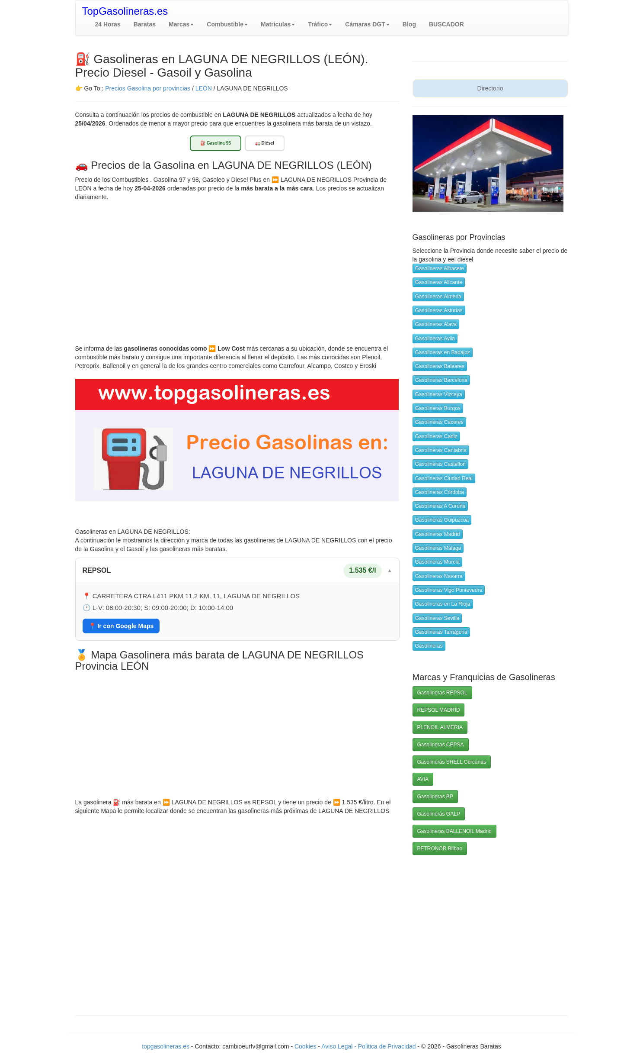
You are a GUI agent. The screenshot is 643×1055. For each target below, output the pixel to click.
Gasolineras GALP (438, 814)
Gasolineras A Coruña (440, 506)
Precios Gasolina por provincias (147, 88)
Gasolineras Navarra (439, 576)
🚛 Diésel (264, 143)
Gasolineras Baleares (440, 366)
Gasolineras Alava (436, 324)
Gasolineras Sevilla (437, 618)
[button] (181, 24)
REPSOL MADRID (438, 710)
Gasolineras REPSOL (442, 693)
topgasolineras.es (165, 1046)
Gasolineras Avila (435, 339)
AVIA (423, 779)
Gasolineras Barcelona (441, 380)
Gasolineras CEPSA (440, 745)
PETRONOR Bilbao (440, 848)
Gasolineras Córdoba (439, 492)
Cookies (306, 1046)
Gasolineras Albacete (439, 268)
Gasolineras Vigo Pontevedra (449, 590)
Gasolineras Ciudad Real (444, 478)
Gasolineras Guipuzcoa (442, 520)
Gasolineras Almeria (438, 297)
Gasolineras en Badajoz (442, 352)
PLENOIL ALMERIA (440, 727)
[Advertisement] (237, 266)
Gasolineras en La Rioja (442, 604)
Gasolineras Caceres (439, 422)
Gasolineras (429, 646)
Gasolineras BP (435, 797)
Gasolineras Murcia (437, 562)
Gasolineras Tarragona (441, 632)
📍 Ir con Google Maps (121, 626)
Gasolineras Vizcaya (438, 394)
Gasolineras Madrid (437, 534)
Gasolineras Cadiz (436, 436)
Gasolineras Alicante (438, 282)
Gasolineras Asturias (439, 310)
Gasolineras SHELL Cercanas (451, 762)
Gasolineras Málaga (438, 548)
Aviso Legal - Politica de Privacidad (369, 1046)
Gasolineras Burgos (438, 408)
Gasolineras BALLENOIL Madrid (454, 831)
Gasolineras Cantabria (441, 450)
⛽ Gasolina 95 (215, 143)
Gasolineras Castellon (440, 464)
